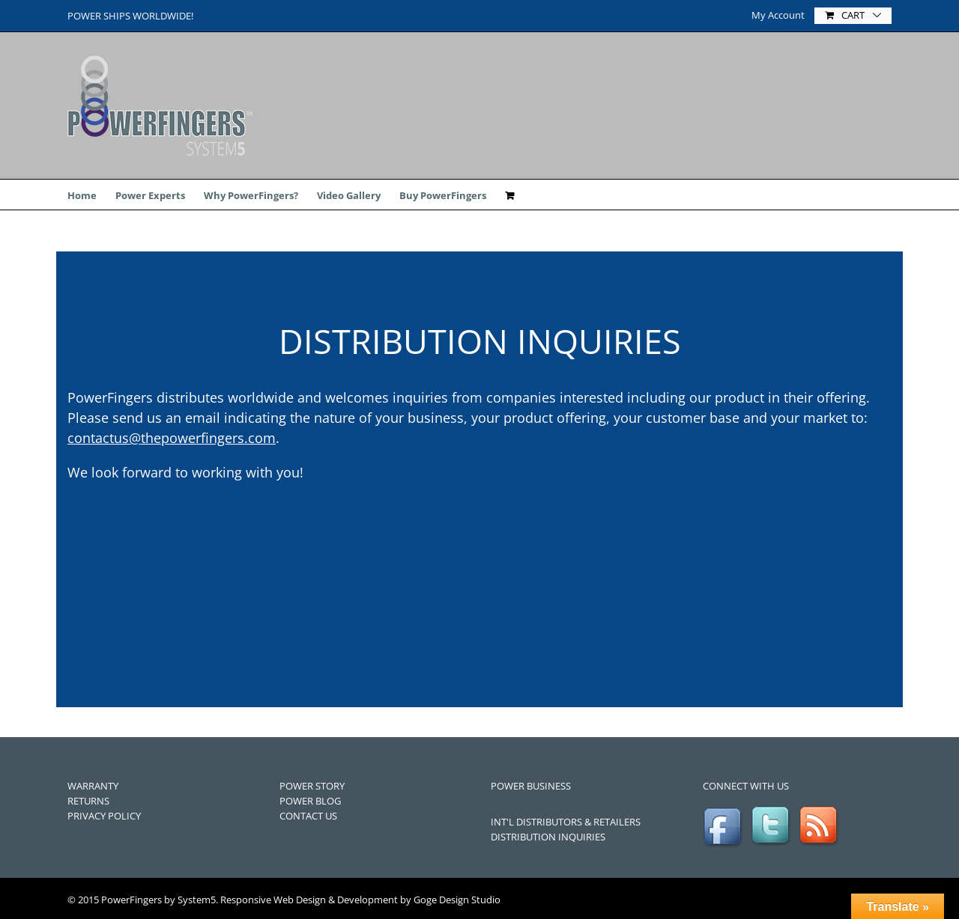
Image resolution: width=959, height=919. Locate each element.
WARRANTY (92, 786)
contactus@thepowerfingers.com (171, 438)
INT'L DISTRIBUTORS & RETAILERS (566, 821)
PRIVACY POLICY (104, 815)
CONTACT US (308, 815)
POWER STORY (312, 786)
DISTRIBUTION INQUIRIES (548, 836)
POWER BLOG (310, 800)
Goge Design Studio (457, 899)
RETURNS (88, 800)
